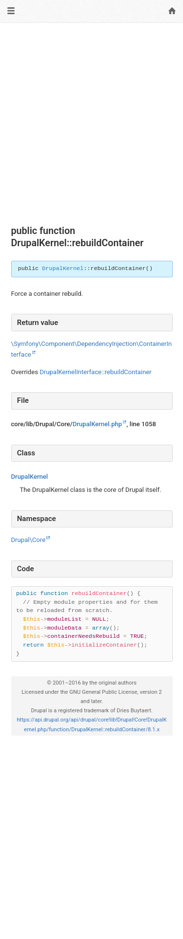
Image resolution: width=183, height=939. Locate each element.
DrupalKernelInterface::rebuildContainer (95, 372)
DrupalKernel (62, 268)
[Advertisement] (91, 124)
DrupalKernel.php (97, 424)
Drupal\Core (28, 539)
